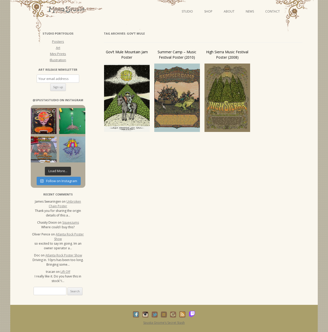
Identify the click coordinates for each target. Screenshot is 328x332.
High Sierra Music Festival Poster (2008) (227, 54)
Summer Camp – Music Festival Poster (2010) (177, 54)
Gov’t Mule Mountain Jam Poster (127, 54)
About (229, 11)
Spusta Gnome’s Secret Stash (164, 322)
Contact (272, 11)
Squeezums (70, 222)
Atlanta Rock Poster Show (63, 255)
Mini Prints (58, 53)
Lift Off (65, 271)
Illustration (58, 60)
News (250, 11)
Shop (208, 11)
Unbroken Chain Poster (65, 203)
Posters (58, 41)
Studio (187, 11)
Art (58, 47)
